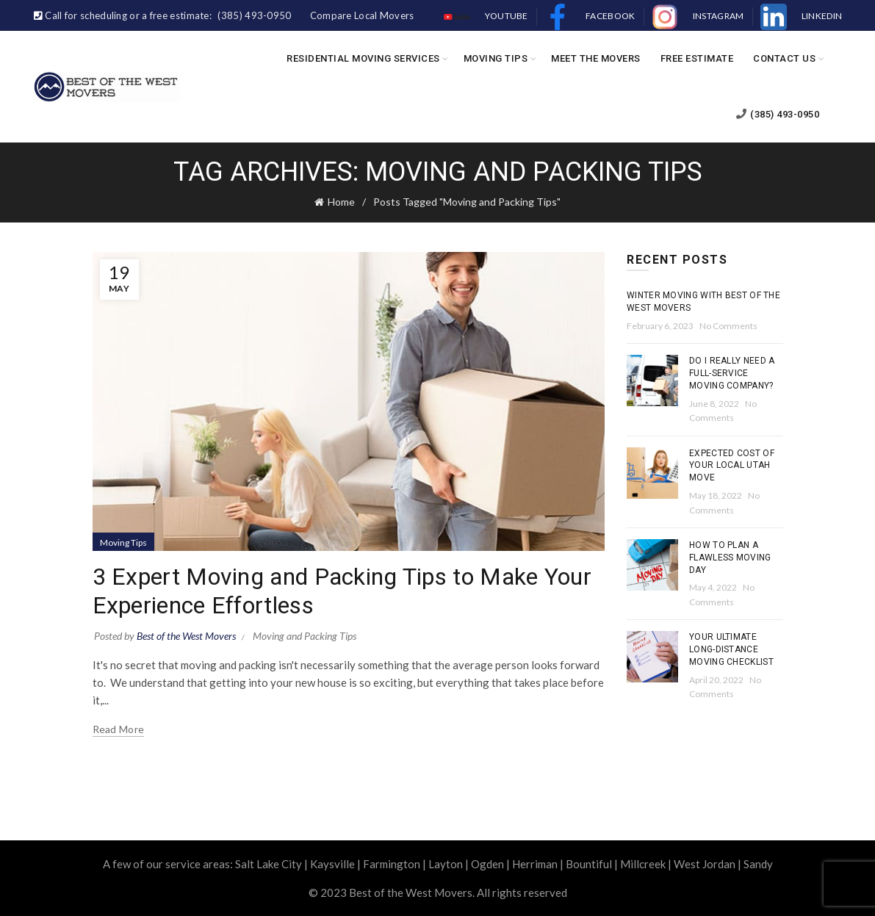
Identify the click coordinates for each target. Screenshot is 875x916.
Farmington (391, 863)
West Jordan (704, 863)
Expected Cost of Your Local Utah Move (731, 465)
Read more (119, 729)
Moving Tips (496, 58)
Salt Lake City (268, 863)
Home (341, 201)
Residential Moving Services (363, 58)
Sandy (758, 863)
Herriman (535, 863)
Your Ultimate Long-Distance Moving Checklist (731, 649)
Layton (445, 863)
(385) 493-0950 (777, 114)
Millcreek (643, 863)
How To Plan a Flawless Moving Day (730, 557)
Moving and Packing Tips (304, 636)
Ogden (487, 863)
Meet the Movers (596, 58)
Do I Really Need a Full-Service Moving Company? (731, 373)
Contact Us (784, 58)
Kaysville (332, 863)
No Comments (728, 325)
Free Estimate (697, 58)
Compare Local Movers (362, 15)
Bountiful (589, 863)
